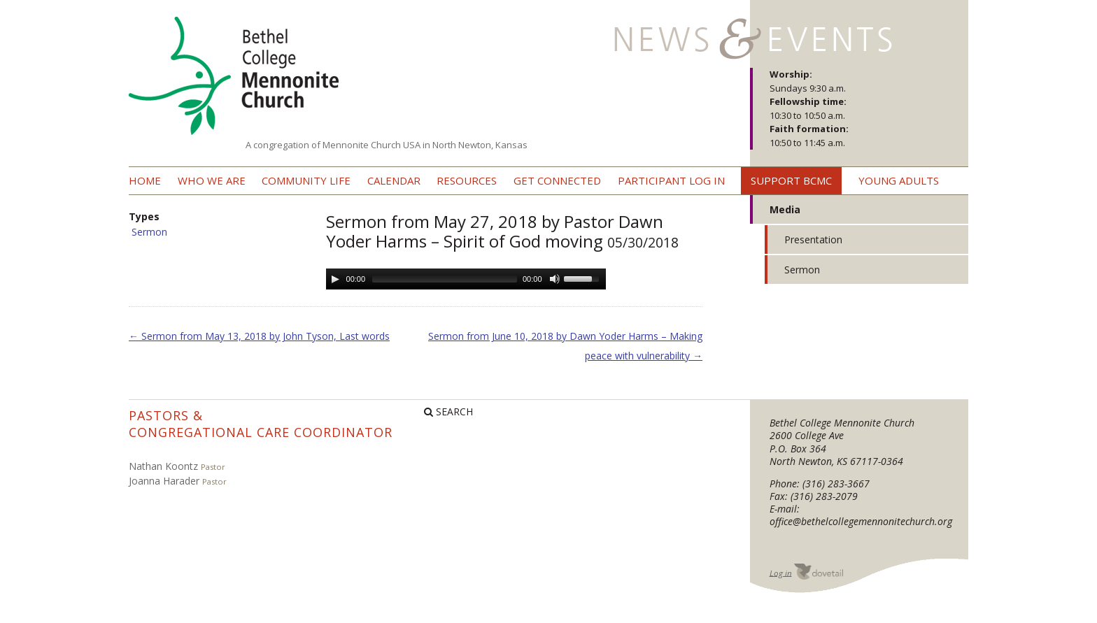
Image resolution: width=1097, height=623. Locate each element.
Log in (781, 572)
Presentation (813, 239)
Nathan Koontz (163, 466)
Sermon (149, 231)
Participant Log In (671, 180)
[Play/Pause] (335, 279)
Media (785, 209)
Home (145, 180)
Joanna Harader (164, 480)
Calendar (393, 180)
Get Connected (557, 180)
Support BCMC (791, 180)
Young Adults (898, 180)
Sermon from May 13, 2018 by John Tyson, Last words (259, 336)
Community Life (306, 180)
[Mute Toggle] (554, 279)
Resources (467, 180)
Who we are (212, 180)
